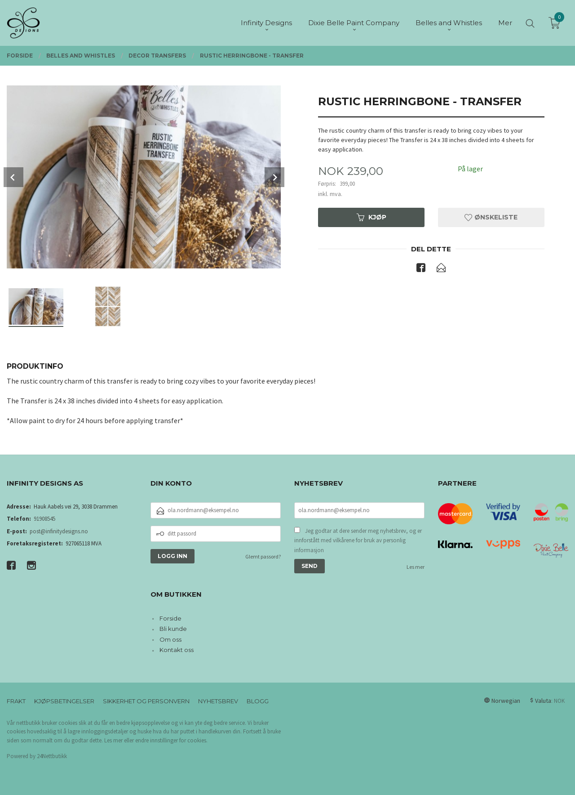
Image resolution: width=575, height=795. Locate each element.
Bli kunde (173, 628)
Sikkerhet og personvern (146, 701)
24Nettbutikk (52, 756)
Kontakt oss (176, 649)
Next (274, 177)
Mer (505, 22)
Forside (170, 618)
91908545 (44, 519)
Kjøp (371, 217)
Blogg (258, 701)
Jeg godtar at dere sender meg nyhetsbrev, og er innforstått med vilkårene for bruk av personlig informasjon (358, 540)
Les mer (416, 566)
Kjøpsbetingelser (64, 701)
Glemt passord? (263, 556)
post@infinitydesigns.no (59, 531)
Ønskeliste (491, 217)
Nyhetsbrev (218, 701)
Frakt (16, 701)
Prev (13, 177)
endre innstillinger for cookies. (171, 740)
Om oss (170, 639)
